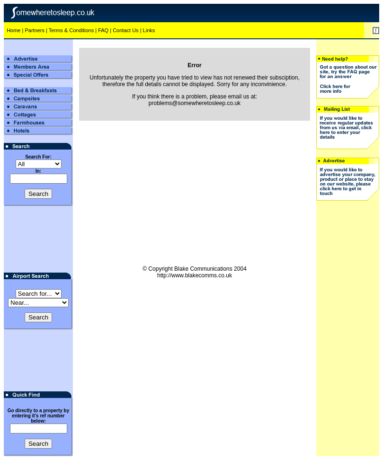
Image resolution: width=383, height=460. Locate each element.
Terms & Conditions (71, 30)
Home (13, 30)
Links (149, 30)
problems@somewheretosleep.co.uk (194, 103)
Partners (35, 30)
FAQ (103, 30)
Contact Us (125, 30)
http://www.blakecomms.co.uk (194, 275)
